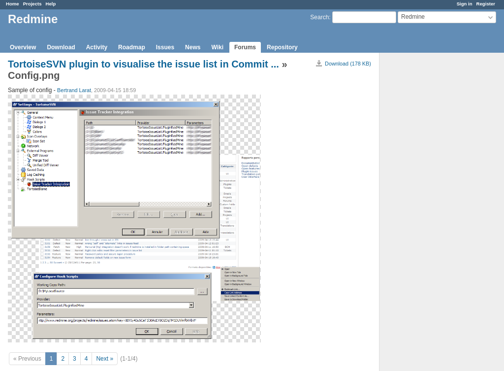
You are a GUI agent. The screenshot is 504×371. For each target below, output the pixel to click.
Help (51, 3)
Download (61, 47)
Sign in (464, 3)
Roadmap (131, 47)
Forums (245, 47)
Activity (96, 47)
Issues (165, 47)
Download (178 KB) (348, 64)
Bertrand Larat (74, 90)
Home (12, 3)
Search (319, 17)
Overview (23, 47)
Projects (32, 3)
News (192, 47)
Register (485, 3)
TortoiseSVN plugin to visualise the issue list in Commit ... (143, 64)
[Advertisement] (428, 207)
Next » (104, 358)
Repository (282, 47)
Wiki (217, 47)
